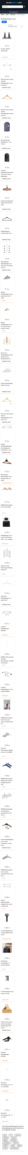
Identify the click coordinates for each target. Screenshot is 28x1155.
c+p (11, 1135)
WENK (13, 1145)
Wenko (19, 1145)
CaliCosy (18, 1135)
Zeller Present (14, 1148)
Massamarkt (7, 1143)
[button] (14, 12)
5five (5, 1135)
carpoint (6, 1137)
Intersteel (13, 1140)
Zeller (5, 1148)
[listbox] (15, 26)
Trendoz (6, 1145)
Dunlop (14, 1137)
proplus (16, 1143)
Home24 (5, 1140)
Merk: (4, 21)
